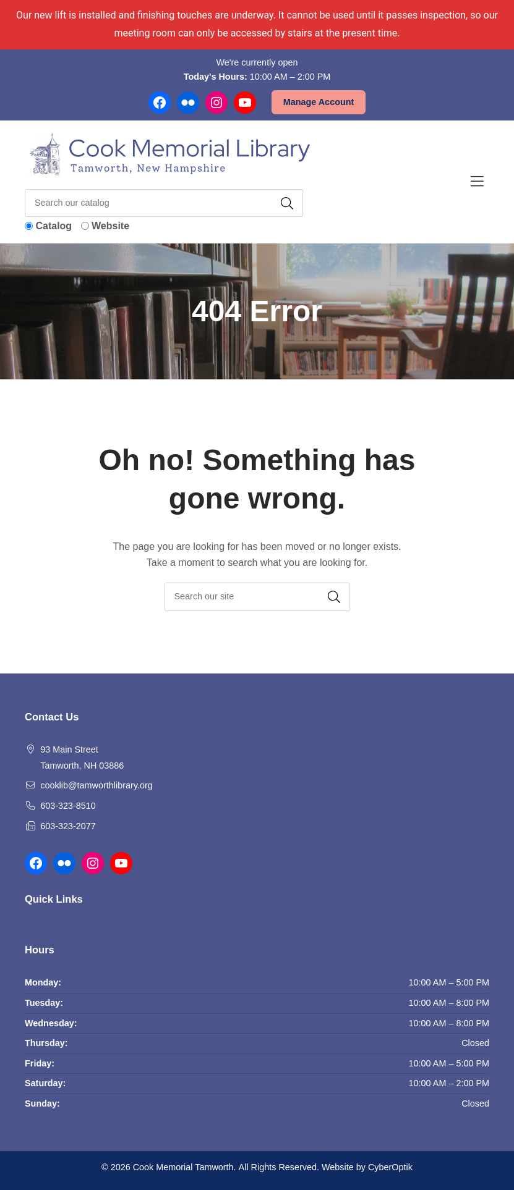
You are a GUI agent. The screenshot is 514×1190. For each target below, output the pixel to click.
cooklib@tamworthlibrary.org (96, 785)
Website (110, 226)
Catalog (53, 226)
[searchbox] (257, 596)
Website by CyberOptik (367, 1167)
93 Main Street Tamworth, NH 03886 (82, 757)
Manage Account (318, 102)
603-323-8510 (68, 806)
